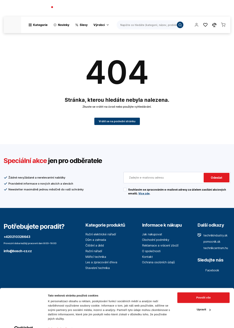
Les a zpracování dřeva (101, 262)
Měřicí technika (95, 257)
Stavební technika (97, 268)
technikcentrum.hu (212, 248)
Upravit (204, 301)
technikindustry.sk (212, 235)
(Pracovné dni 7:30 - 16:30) (68, 10)
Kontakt (224, 9)
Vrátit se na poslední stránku (117, 121)
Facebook (208, 270)
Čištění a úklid (94, 245)
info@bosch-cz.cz (18, 251)
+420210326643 (66, 7)
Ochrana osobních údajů (158, 262)
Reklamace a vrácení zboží (160, 245)
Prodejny (208, 9)
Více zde (144, 193)
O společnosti (177, 9)
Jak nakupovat (152, 234)
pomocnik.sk (208, 241)
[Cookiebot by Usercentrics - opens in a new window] (24, 321)
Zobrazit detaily (58, 320)
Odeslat (216, 177)
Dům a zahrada (95, 240)
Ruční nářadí (93, 251)
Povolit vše (203, 289)
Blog (195, 9)
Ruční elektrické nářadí (100, 234)
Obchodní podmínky (155, 240)
